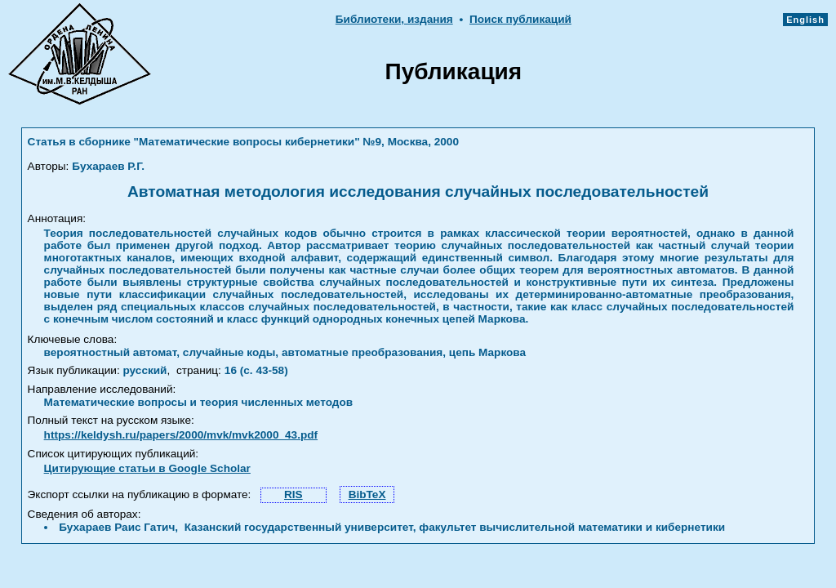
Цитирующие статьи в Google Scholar (147, 468)
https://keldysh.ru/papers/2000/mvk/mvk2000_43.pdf (181, 435)
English (805, 19)
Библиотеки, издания (394, 19)
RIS (293, 494)
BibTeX (367, 494)
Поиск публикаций (520, 19)
